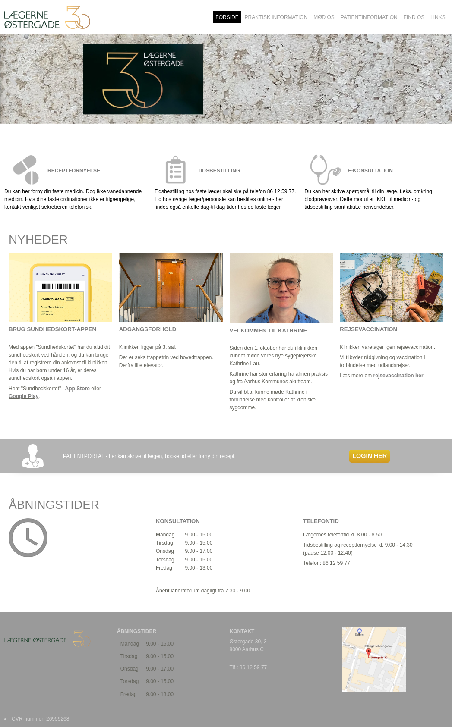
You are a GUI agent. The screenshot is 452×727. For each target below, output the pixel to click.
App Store (77, 388)
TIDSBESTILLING (219, 171)
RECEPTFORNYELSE (73, 171)
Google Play (23, 396)
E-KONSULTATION (370, 171)
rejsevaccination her (398, 376)
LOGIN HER (369, 455)
